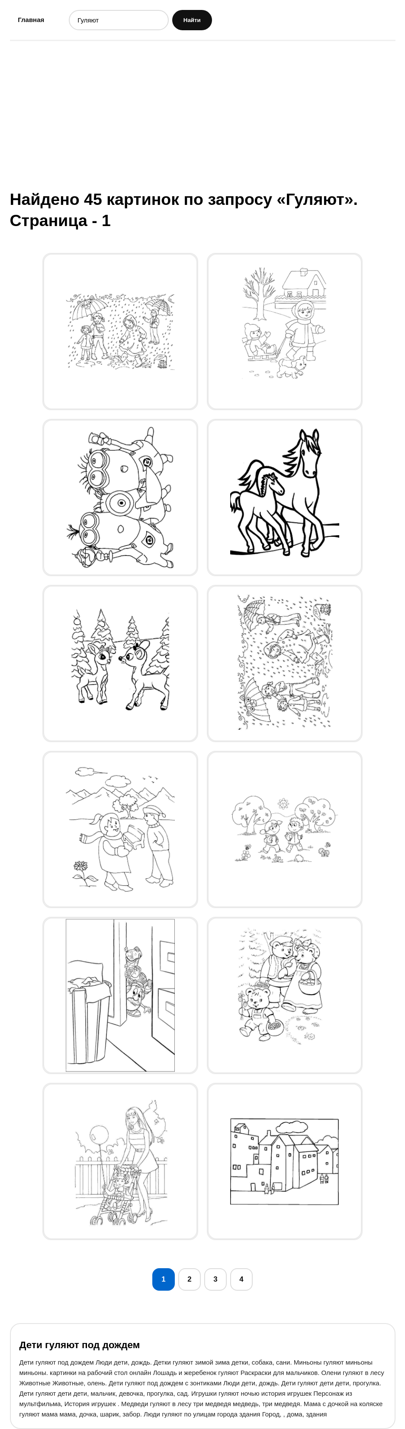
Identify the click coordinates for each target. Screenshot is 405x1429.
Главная (31, 19)
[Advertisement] (202, 114)
